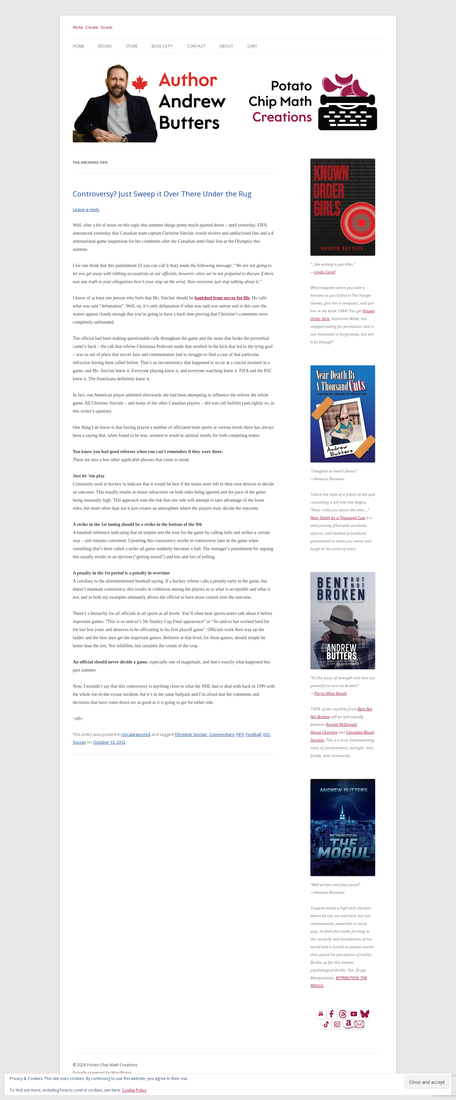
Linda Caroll (324, 272)
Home (78, 46)
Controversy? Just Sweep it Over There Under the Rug (162, 193)
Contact (196, 46)
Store (131, 46)
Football (253, 734)
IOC (266, 734)
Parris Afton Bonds (330, 693)
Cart (252, 46)
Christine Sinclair (191, 734)
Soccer (79, 742)
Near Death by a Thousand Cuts (337, 517)
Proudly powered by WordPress (102, 1072)
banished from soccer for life (222, 297)
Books (105, 46)
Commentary (221, 734)
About (226, 46)
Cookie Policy (134, 1090)
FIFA (240, 734)
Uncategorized (136, 734)
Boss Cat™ (162, 46)
